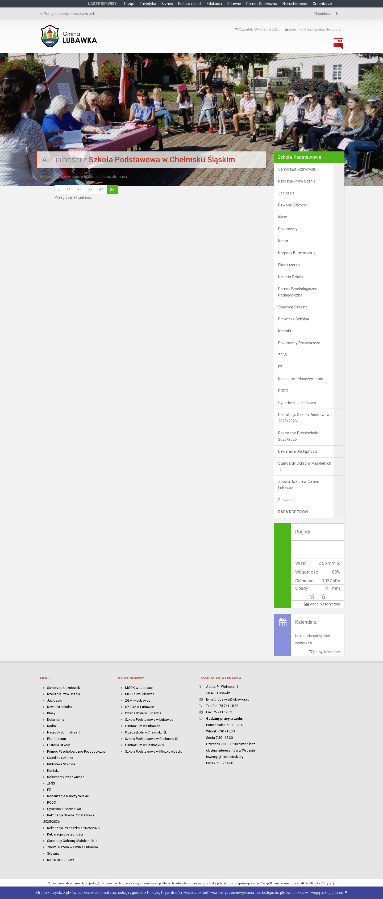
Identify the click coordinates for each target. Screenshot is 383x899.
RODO (283, 391)
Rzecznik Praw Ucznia (296, 181)
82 (79, 190)
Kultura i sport (189, 4)
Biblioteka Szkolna (293, 319)
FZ (280, 367)
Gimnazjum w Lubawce (142, 726)
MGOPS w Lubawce (139, 694)
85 (112, 190)
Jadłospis (286, 193)
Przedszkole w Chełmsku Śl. (146, 732)
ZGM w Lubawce (137, 700)
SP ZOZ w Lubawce (139, 707)
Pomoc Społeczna (261, 4)
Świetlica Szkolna (292, 307)
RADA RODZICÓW (293, 512)
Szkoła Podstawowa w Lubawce (149, 720)
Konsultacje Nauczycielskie (300, 379)
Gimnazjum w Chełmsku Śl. (145, 745)
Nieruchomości (294, 4)
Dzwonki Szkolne (292, 205)
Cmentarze (322, 4)
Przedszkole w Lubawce (143, 713)
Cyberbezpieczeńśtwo (297, 403)
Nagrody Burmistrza (295, 253)
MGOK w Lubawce (139, 688)
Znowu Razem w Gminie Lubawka (298, 485)
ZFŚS (282, 355)
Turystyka (148, 4)
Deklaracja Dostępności (297, 451)
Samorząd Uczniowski (297, 169)
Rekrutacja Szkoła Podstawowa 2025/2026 (305, 418)
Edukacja (214, 4)
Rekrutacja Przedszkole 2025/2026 (298, 436)
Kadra (283, 241)
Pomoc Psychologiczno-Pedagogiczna (298, 292)
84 (101, 190)
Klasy (282, 217)
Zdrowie (234, 4)
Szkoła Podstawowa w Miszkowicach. (153, 751)
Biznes (167, 4)
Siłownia (285, 500)
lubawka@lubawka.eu (233, 699)
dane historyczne (322, 604)
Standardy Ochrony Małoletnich (304, 463)
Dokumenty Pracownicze (299, 343)
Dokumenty (288, 229)
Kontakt (284, 331)
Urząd (129, 4)
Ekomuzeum (289, 265)
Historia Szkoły (290, 277)
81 (68, 190)
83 (90, 190)
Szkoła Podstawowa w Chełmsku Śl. (151, 739)
